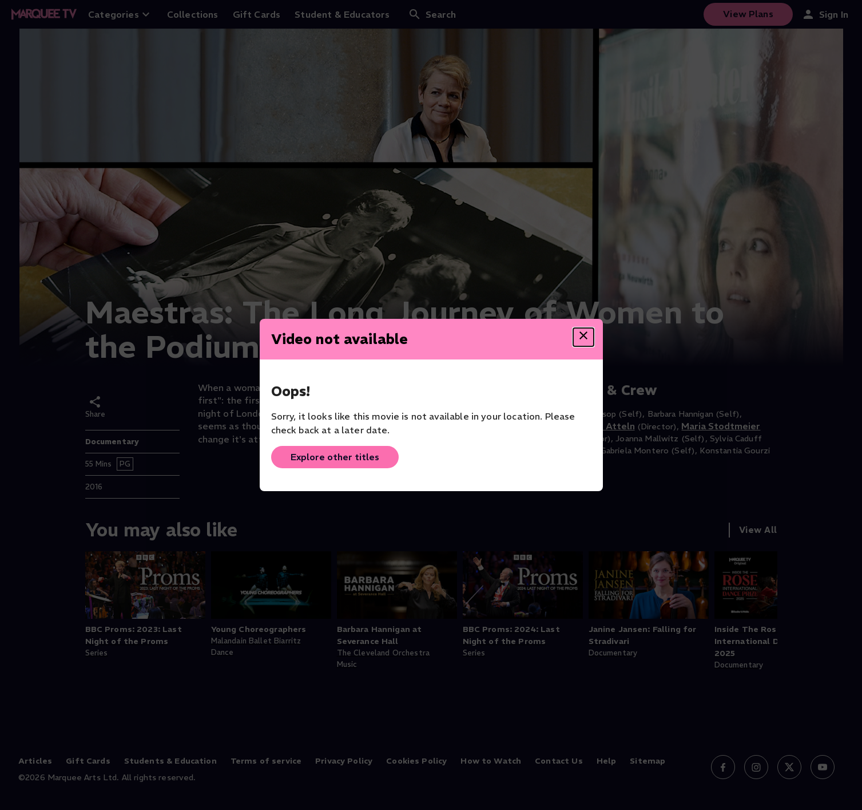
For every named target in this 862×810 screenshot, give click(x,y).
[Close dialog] (583, 337)
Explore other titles (335, 457)
